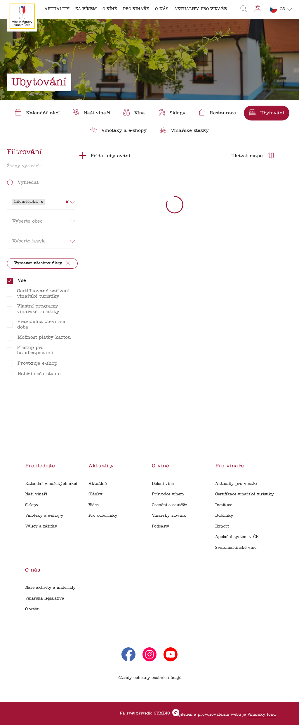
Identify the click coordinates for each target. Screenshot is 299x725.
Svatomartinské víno (236, 548)
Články (95, 494)
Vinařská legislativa (44, 598)
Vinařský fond (261, 715)
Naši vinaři (36, 494)
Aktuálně (97, 484)
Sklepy (32, 505)
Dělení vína (163, 484)
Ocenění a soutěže (169, 505)
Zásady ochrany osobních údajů (150, 678)
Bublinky (224, 516)
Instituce (223, 505)
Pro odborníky (102, 516)
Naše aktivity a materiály (50, 588)
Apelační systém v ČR (237, 537)
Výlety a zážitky (41, 526)
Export (222, 526)
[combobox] (47, 202)
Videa (93, 505)
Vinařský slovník (169, 516)
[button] (42, 202)
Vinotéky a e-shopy (44, 516)
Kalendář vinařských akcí (51, 484)
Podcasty (160, 526)
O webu (32, 609)
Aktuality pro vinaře (236, 484)
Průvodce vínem (168, 494)
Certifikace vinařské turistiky (244, 494)
